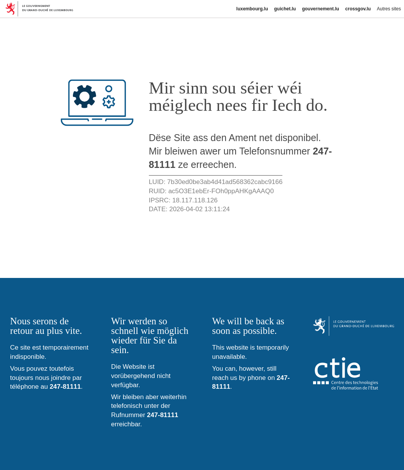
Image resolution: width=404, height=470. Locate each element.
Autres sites (389, 9)
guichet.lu (285, 9)
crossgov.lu (358, 9)
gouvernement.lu (320, 9)
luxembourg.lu (252, 9)
